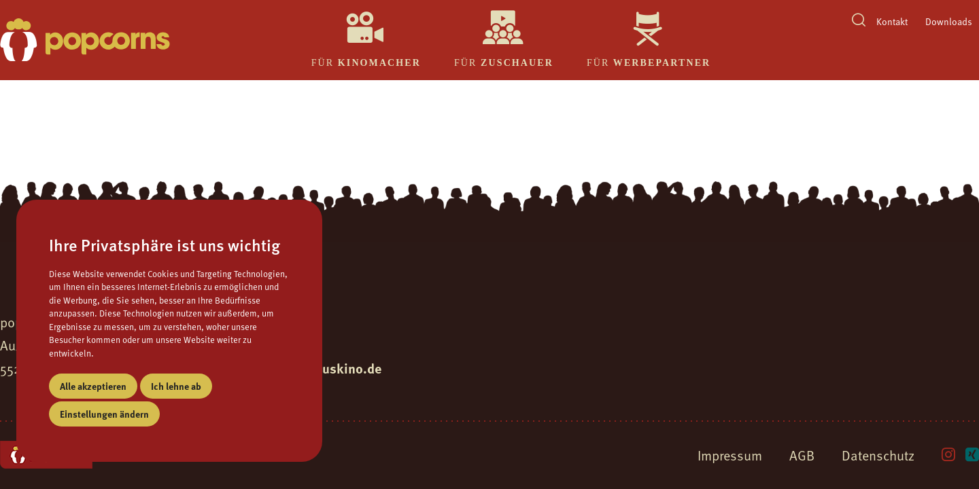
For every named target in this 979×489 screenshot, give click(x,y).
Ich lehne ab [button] (176, 386)
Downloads (948, 21)
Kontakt (892, 21)
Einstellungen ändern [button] (104, 413)
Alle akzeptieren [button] (93, 386)
